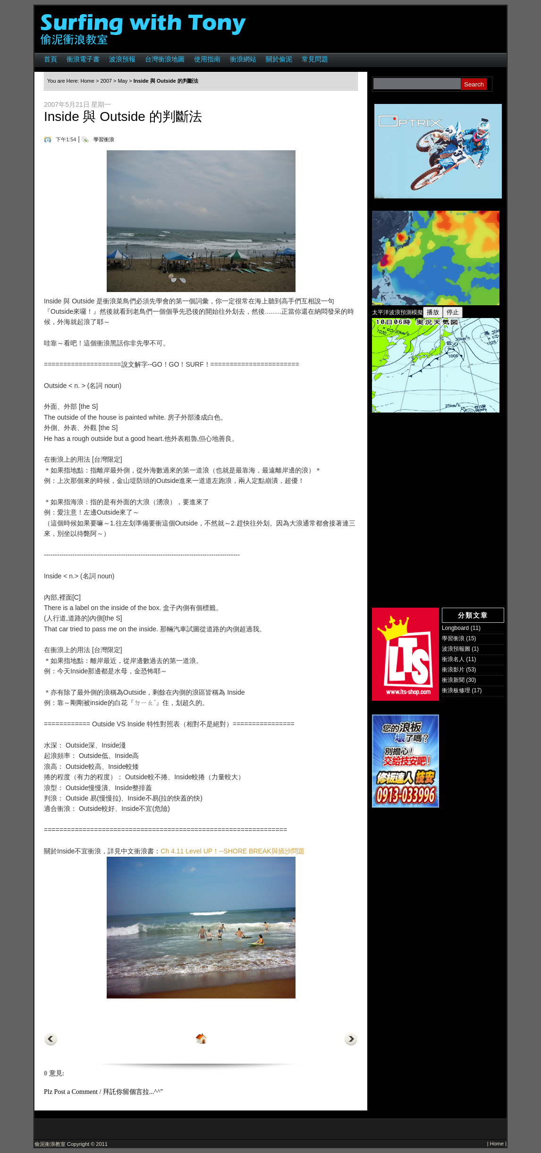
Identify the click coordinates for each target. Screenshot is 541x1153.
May (122, 81)
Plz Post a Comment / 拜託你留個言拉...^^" (103, 1091)
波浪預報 (122, 59)
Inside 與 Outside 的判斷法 (123, 116)
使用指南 (207, 59)
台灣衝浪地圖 (165, 59)
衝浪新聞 (453, 680)
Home (87, 81)
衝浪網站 (243, 59)
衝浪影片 (453, 669)
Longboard (455, 628)
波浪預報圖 (456, 648)
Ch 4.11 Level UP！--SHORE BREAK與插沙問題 (232, 851)
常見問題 (315, 59)
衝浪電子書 (83, 59)
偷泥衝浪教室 (50, 1144)
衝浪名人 (453, 659)
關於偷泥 (279, 59)
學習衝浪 (103, 139)
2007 (105, 81)
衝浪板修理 (456, 690)
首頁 (50, 59)
